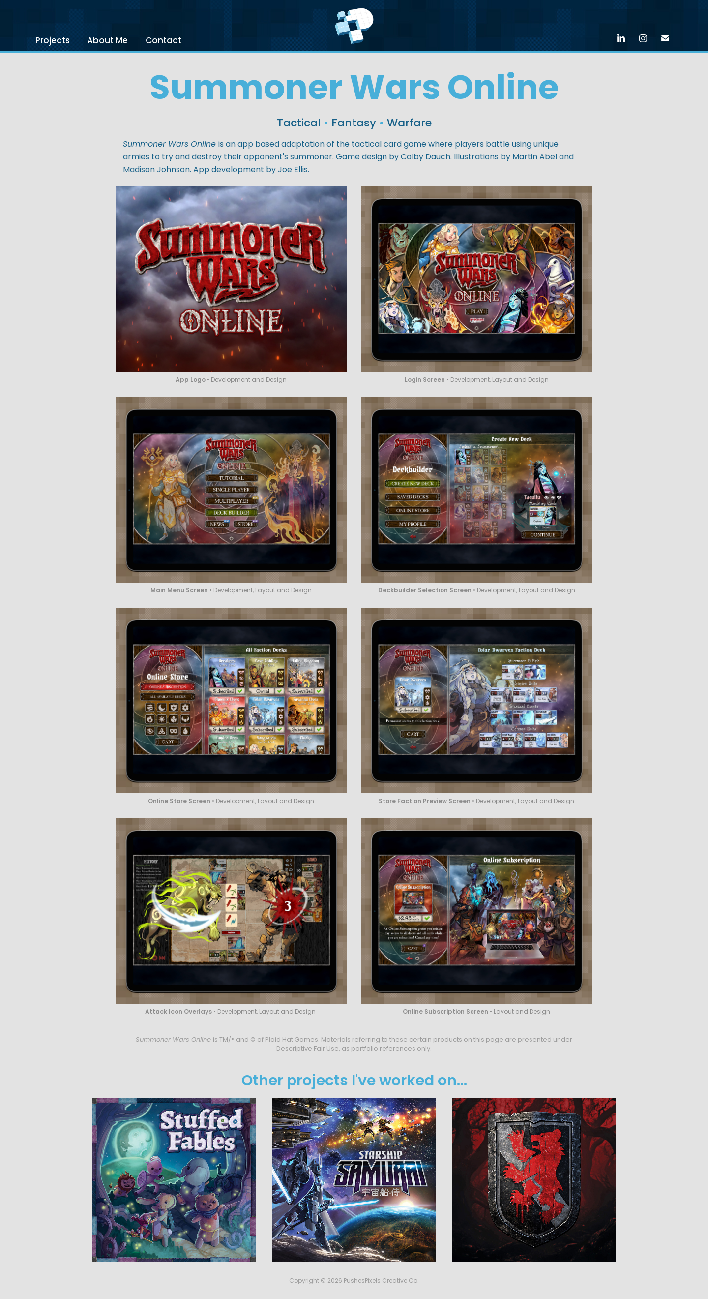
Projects (52, 41)
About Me (107, 41)
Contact (163, 41)
